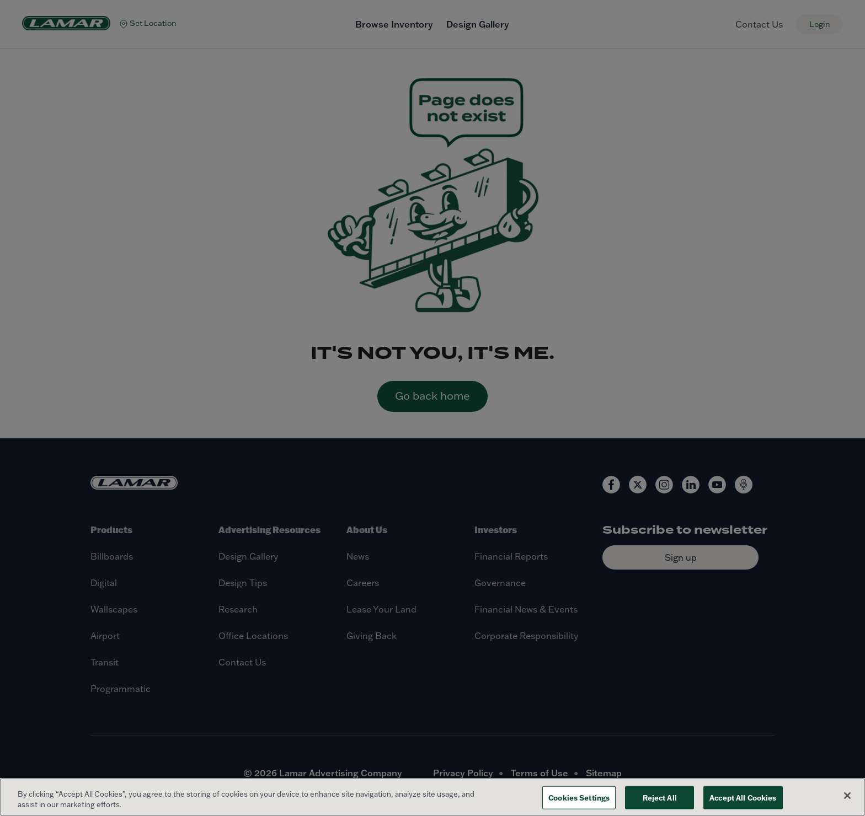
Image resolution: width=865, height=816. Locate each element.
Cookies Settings (579, 797)
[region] (432, 797)
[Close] (847, 795)
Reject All (660, 797)
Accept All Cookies (742, 797)
